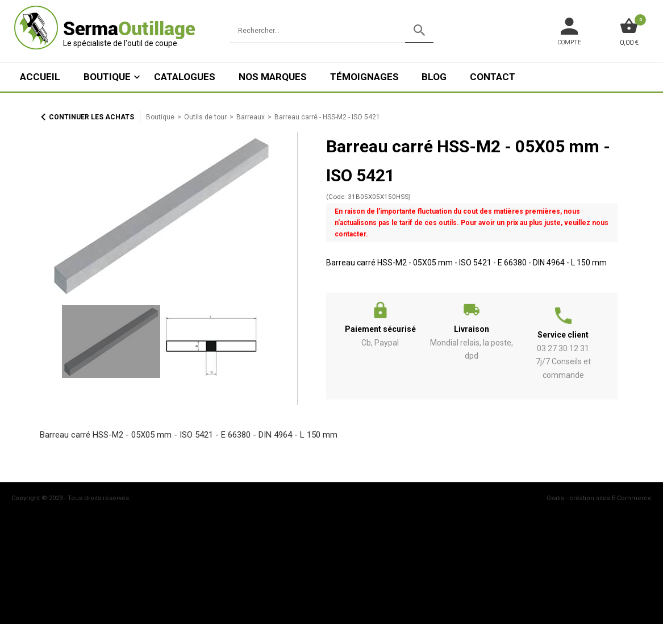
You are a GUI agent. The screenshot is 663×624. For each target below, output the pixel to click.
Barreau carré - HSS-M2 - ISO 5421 (327, 117)
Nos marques (273, 76)
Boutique (107, 76)
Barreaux (250, 117)
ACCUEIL (40, 76)
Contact (492, 76)
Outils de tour (205, 117)
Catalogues (184, 76)
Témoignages (364, 76)
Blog (434, 76)
